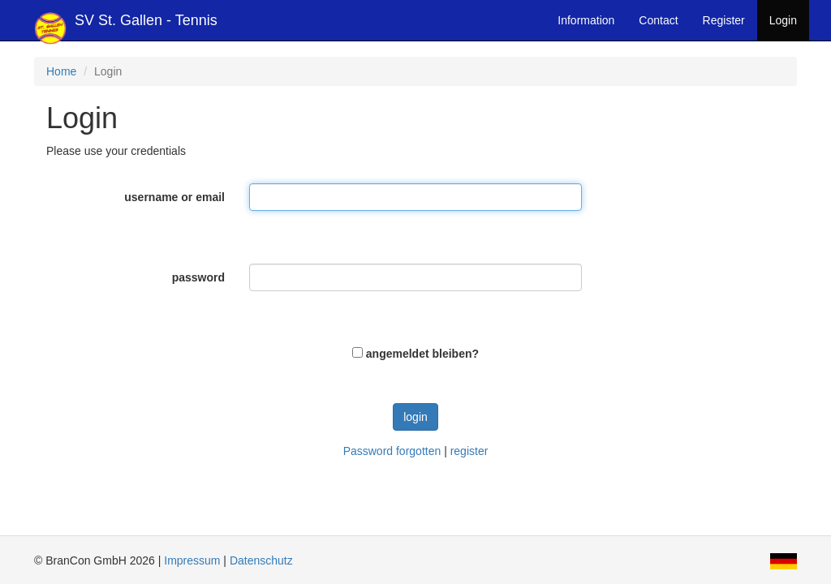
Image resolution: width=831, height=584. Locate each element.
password (198, 277)
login (415, 416)
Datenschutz (261, 560)
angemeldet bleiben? (422, 353)
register (469, 450)
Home (61, 71)
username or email (174, 197)
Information (586, 20)
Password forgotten (392, 450)
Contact (658, 20)
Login (783, 20)
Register (724, 20)
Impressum (192, 560)
